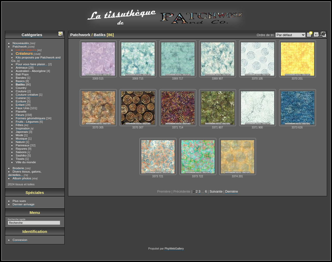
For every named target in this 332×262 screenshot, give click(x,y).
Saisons (21, 152)
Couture (21, 91)
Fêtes (19, 125)
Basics (20, 81)
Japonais (22, 131)
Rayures (21, 148)
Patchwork (20, 46)
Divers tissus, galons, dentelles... (25, 173)
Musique (21, 138)
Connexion (20, 239)
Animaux (22, 67)
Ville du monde (26, 162)
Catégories (32, 34)
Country (21, 87)
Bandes (21, 77)
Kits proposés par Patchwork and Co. (35, 59)
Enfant (20, 104)
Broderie (18, 168)
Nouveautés (21, 43)
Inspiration (23, 128)
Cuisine (21, 98)
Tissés (20, 158)
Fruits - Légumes (27, 121)
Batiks (20, 84)
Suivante (216, 191)
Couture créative (27, 94)
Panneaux (23, 145)
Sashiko (21, 155)
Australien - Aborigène (31, 71)
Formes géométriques (30, 118)
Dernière (231, 191)
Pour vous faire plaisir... (31, 64)
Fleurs (20, 114)
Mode (19, 135)
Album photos (22, 178)
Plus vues (19, 200)
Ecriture (21, 101)
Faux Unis (23, 108)
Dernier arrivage (23, 204)
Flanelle (21, 111)
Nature (20, 141)
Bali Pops (22, 74)
